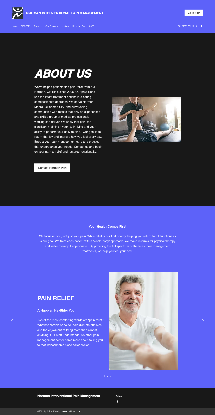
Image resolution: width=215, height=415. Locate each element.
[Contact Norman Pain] (52, 167)
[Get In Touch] (194, 13)
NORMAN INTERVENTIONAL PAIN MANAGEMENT (64, 13)
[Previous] (12, 321)
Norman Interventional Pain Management (68, 396)
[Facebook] (201, 26)
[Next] (203, 321)
